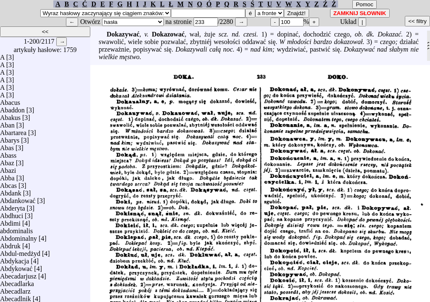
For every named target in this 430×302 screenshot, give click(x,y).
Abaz (7, 160)
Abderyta (12, 206)
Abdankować (17, 198)
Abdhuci (11, 213)
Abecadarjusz (18, 274)
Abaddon (12, 108)
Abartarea (13, 130)
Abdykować (16, 266)
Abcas (8, 183)
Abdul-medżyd (20, 251)
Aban (7, 123)
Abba (7, 176)
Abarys (9, 138)
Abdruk (10, 243)
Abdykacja (14, 259)
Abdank (10, 191)
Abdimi (10, 221)
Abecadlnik (15, 296)
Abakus (10, 115)
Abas (7, 145)
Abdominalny (18, 236)
